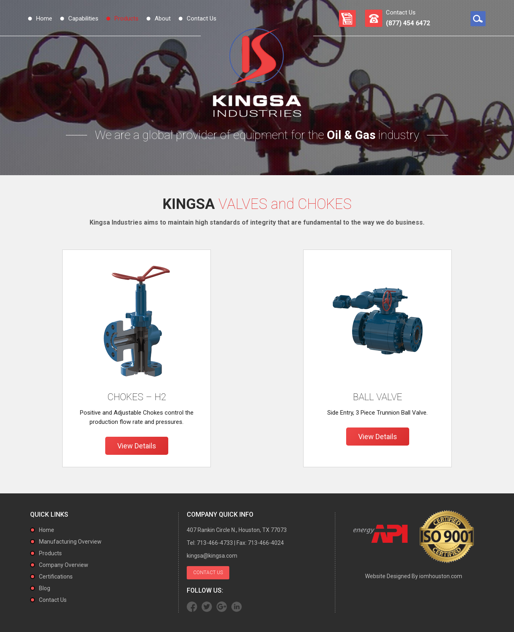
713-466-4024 (266, 543)
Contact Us (201, 18)
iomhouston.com (440, 576)
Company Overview (63, 565)
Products (126, 18)
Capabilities (83, 18)
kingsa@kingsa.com (212, 555)
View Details (136, 446)
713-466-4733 (215, 543)
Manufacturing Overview (70, 541)
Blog (44, 588)
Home (44, 18)
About (163, 18)
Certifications (56, 576)
